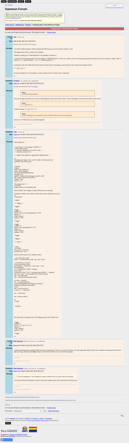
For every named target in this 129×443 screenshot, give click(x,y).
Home (4, 1)
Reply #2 (16, 134)
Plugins (28, 25)
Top (14, 75)
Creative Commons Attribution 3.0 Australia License (38, 420)
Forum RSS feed (9, 436)
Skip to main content (8, 4)
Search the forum (53, 411)
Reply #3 (16, 345)
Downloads (12, 1)
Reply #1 (16, 83)
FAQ (122, 7)
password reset (15, 18)
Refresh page (51, 32)
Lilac (35, 44)
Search (21, 1)
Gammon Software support (18, 434)
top (122, 416)
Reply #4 (16, 371)
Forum (28, 1)
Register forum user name (112, 7)
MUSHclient (20, 25)
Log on (114, 5)
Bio (23, 37)
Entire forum (9, 25)
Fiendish (36, 86)
